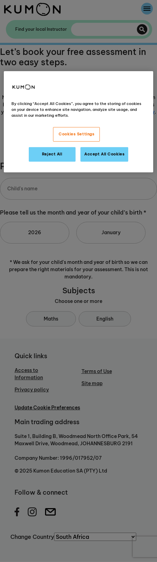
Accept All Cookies (104, 154)
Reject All (52, 154)
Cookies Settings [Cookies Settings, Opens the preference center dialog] (76, 134)
